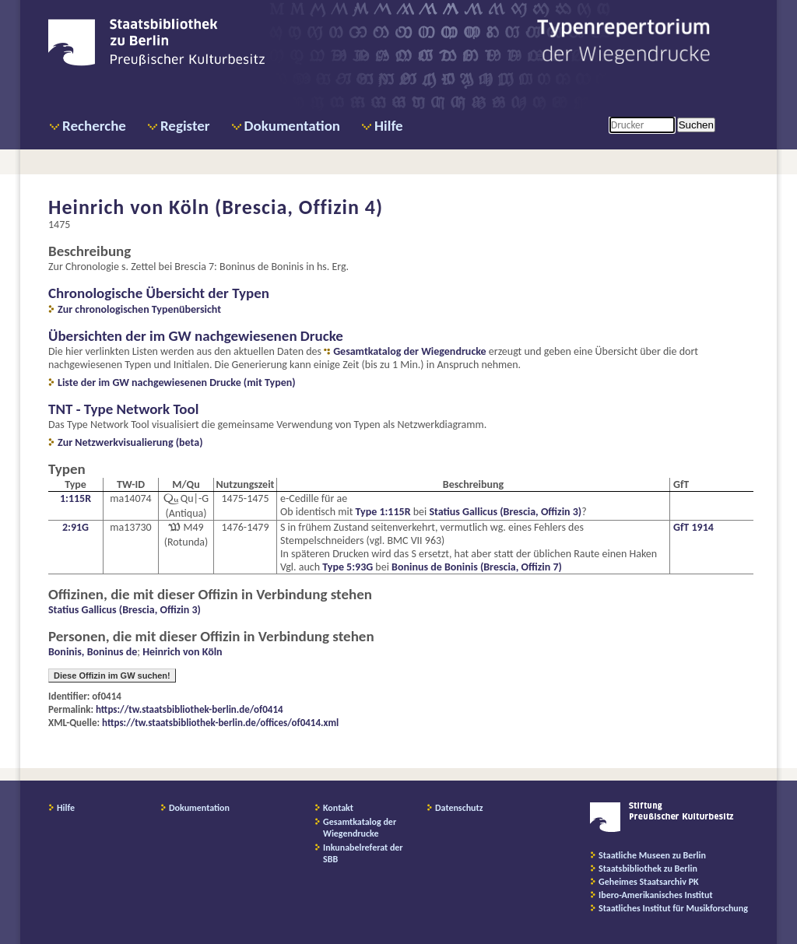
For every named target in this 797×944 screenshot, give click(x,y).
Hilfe (388, 126)
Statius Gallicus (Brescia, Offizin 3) (505, 511)
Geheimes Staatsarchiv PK (649, 881)
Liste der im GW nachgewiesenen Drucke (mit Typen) (177, 382)
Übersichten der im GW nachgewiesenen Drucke (195, 336)
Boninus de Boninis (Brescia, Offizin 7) (476, 567)
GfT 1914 (693, 527)
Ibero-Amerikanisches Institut (656, 895)
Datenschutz (459, 807)
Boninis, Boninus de (92, 651)
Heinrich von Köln (182, 651)
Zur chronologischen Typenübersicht (139, 309)
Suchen (696, 125)
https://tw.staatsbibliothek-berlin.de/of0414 (189, 709)
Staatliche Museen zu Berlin (652, 855)
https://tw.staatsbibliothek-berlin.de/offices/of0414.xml (220, 722)
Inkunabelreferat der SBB (363, 853)
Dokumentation (292, 126)
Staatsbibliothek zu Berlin (648, 868)
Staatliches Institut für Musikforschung (673, 908)
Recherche (94, 126)
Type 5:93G (347, 567)
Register (185, 126)
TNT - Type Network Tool (123, 409)
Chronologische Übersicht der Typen (158, 293)
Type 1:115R (383, 511)
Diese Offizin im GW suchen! (112, 675)
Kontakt (338, 807)
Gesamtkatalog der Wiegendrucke (409, 351)
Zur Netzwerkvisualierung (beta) (130, 442)
